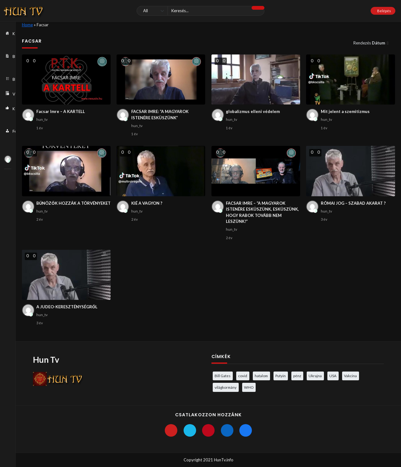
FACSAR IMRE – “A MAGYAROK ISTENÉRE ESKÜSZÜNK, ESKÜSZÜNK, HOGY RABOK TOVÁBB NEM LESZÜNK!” (262, 212)
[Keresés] (200, 11)
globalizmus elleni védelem (253, 111)
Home (27, 24)
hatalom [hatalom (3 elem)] (261, 375)
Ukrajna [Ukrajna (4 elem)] (315, 375)
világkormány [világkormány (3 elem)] (226, 387)
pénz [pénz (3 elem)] (297, 375)
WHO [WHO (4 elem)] (248, 387)
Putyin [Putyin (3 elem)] (280, 375)
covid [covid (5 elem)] (242, 375)
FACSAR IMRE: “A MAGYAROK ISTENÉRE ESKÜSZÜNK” (160, 114)
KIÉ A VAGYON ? (146, 203)
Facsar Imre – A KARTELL (60, 111)
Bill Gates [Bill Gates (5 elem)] (223, 375)
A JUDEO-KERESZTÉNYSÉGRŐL (66, 306)
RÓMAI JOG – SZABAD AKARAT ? (353, 203)
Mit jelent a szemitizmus (345, 111)
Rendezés (369, 42)
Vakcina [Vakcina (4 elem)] (350, 375)
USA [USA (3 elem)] (332, 375)
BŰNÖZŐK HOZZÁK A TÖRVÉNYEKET (73, 203)
